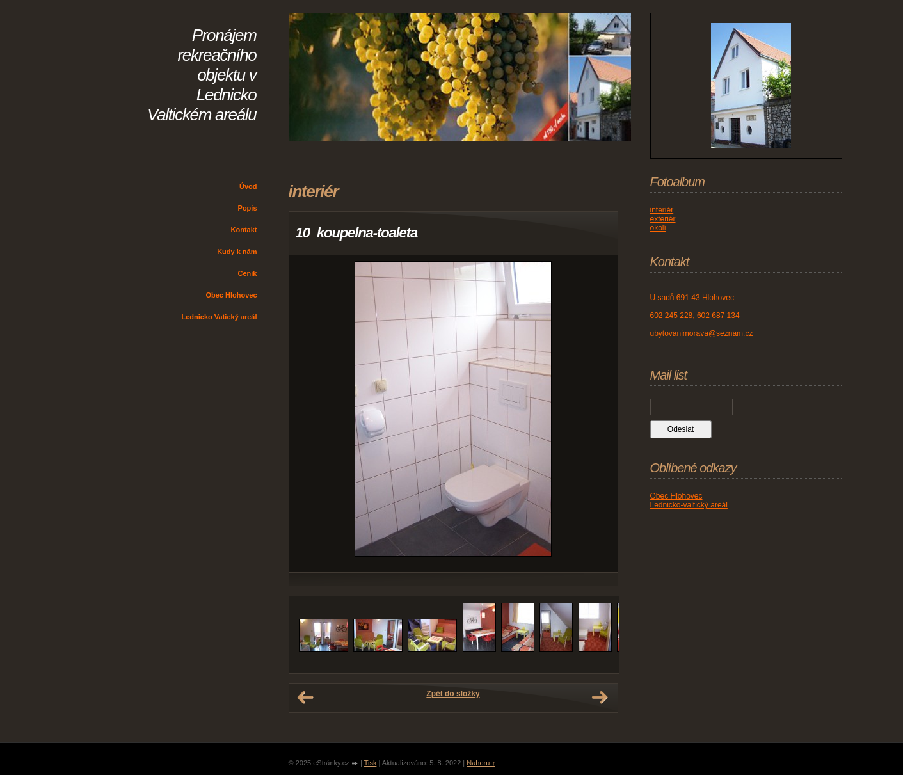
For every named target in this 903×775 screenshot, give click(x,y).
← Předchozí (305, 697)
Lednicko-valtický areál (689, 504)
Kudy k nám (237, 251)
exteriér (663, 218)
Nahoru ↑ (481, 763)
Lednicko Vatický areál (219, 317)
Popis (247, 208)
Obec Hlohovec (231, 295)
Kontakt (244, 230)
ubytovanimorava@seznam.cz (701, 333)
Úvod (248, 186)
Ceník (247, 273)
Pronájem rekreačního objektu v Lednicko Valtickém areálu (201, 75)
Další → (599, 697)
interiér (662, 209)
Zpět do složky (452, 693)
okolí (658, 227)
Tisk (370, 763)
